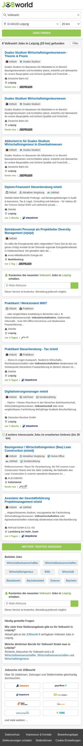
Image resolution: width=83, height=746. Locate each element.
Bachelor (71, 580)
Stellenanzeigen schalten (17, 740)
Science (55, 580)
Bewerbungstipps (68, 734)
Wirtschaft (68, 571)
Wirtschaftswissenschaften (60, 563)
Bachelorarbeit (35, 580)
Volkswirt (10, 43)
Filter (75, 43)
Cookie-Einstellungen (68, 740)
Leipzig (34, 43)
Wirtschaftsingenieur (21, 571)
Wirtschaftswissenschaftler (22, 563)
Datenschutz (12, 734)
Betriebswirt (13, 580)
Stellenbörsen (44, 740)
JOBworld (32, 634)
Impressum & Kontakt (39, 734)
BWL (48, 571)
